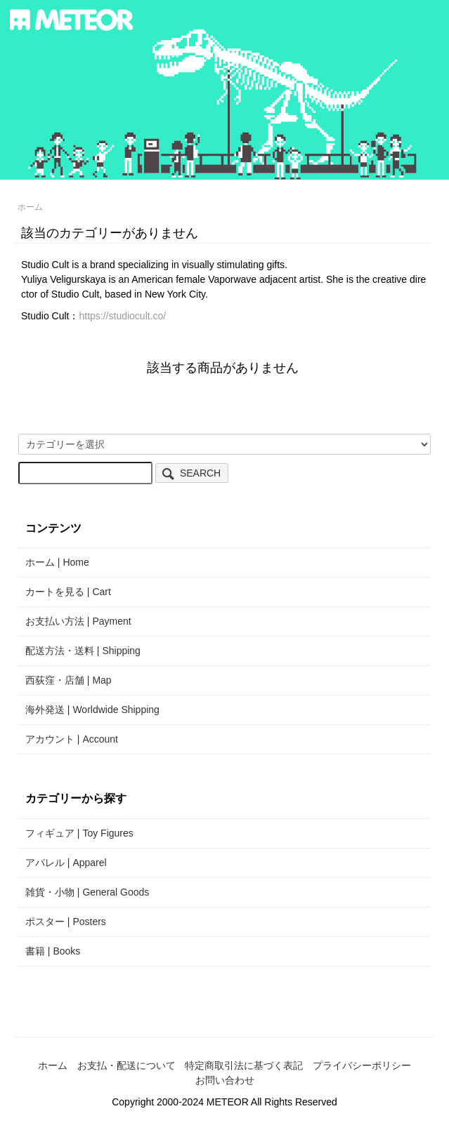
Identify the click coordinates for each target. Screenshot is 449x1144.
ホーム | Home (57, 562)
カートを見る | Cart (68, 591)
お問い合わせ (224, 1080)
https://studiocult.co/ (122, 315)
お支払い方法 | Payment (78, 621)
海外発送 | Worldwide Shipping (92, 709)
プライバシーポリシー (362, 1065)
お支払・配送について (126, 1065)
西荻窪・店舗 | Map (68, 680)
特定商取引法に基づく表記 (244, 1065)
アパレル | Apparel (66, 862)
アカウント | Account (71, 739)
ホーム (30, 207)
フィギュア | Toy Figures (79, 833)
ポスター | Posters (65, 921)
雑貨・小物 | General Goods (87, 892)
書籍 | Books (52, 951)
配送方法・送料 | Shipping (83, 650)
